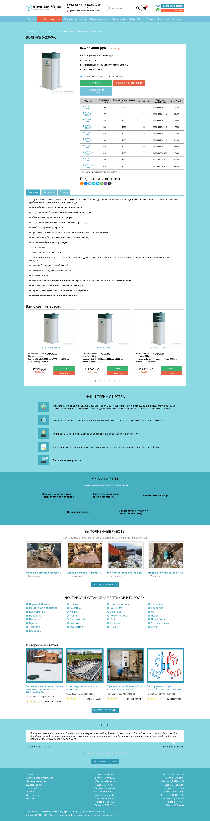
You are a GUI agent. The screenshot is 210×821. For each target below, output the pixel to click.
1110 (102, 64)
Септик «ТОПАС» (105, 801)
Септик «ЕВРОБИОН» (172, 774)
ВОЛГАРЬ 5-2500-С (88, 127)
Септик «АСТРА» (175, 777)
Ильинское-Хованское (43, 608)
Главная (31, 19)
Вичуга (74, 604)
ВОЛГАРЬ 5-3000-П (88, 146)
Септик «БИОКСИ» (105, 805)
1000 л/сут (107, 55)
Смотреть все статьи (105, 710)
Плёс (113, 619)
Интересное (163, 19)
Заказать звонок (173, 6)
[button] (91, 381)
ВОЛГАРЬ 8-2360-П (88, 160)
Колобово (157, 608)
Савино (115, 623)
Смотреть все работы (105, 584)
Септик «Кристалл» (173, 798)
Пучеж (33, 623)
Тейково (34, 626)
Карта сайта (77, 815)
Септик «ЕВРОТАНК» (172, 795)
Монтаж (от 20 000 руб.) (112, 76)
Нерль (74, 615)
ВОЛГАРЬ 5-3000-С (88, 140)
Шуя (113, 626)
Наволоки (35, 615)
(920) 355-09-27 (93, 6)
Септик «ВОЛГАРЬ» (70, 31)
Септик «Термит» (174, 784)
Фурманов (76, 626)
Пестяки (34, 619)
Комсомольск (37, 611)
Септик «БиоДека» (105, 774)
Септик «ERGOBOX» (105, 791)
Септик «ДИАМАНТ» (172, 781)
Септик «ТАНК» (105, 784)
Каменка (75, 608)
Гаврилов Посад (120, 604)
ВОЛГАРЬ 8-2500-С (88, 166)
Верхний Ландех (39, 604)
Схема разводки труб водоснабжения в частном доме (165, 688)
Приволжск (158, 619)
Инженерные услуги (99, 19)
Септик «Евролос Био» (105, 795)
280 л (99, 69)
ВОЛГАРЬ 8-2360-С (88, 153)
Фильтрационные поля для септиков (81, 688)
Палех (154, 615)
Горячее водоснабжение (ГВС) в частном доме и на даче (124, 688)
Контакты (177, 19)
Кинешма (116, 608)
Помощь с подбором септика (172, 10)
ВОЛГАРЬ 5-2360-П (88, 120)
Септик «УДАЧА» (175, 805)
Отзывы (150, 19)
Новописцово (119, 615)
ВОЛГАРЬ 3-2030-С (88, 107)
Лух (153, 611)
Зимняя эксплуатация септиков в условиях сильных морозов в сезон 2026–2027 (44, 689)
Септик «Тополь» (174, 788)
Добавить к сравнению (129, 82)
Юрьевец (35, 630)
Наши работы (136, 19)
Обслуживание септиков (75, 19)
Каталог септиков (52, 19)
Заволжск (157, 604)
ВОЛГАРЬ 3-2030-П (88, 114)
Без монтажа (89, 76)
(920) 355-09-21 (75, 6)
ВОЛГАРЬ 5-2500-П (88, 133)
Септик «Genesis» (105, 781)
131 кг (94, 60)
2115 (124, 64)
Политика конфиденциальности (99, 815)
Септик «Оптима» (105, 777)
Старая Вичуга (160, 623)
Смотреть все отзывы (105, 761)
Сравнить (64, 373)
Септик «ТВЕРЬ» (105, 798)
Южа (154, 626)
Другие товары (119, 19)
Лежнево (116, 611)
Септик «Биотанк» (105, 788)
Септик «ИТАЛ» (175, 801)
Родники (75, 623)
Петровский (77, 619)
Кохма (74, 611)
